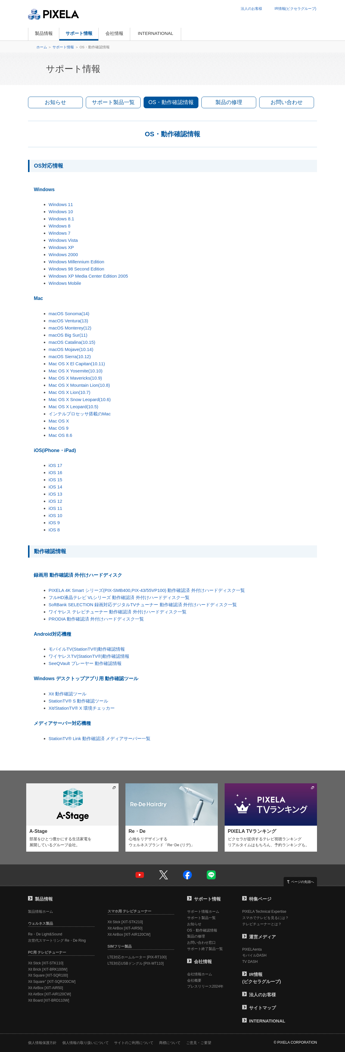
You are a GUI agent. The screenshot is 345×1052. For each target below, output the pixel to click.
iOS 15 (55, 479)
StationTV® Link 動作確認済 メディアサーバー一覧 (99, 738)
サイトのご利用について (133, 1043)
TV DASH (250, 962)
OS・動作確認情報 (171, 102)
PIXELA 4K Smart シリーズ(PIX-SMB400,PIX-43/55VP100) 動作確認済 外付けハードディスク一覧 (147, 590)
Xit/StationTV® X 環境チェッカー (82, 708)
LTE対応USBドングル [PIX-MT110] (136, 963)
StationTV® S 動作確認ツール (78, 700)
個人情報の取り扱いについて (85, 1043)
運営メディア (259, 936)
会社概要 (194, 980)
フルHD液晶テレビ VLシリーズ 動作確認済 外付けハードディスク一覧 (119, 597)
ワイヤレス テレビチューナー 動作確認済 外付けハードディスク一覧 (118, 611)
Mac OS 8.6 (60, 435)
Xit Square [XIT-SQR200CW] (51, 982)
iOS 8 (54, 529)
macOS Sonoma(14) (69, 313)
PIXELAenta (252, 949)
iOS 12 (55, 501)
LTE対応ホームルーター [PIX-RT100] (137, 957)
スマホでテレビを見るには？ (265, 918)
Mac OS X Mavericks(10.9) (75, 377)
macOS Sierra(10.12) (70, 356)
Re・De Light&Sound (45, 934)
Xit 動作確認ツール (67, 693)
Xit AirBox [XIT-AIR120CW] (49, 994)
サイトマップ (259, 1007)
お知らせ (55, 102)
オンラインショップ (209, 34)
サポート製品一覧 (113, 102)
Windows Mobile (65, 283)
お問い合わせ (287, 102)
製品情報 (44, 33)
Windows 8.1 (61, 218)
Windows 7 (59, 233)
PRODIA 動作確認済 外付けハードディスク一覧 (96, 618)
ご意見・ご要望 (198, 1043)
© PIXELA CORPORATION (295, 1042)
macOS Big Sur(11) (68, 335)
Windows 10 (61, 211)
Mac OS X (59, 420)
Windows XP (61, 247)
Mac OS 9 (59, 428)
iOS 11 (55, 508)
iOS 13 (55, 493)
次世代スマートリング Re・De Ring (57, 940)
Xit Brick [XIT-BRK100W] (47, 969)
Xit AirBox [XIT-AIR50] (45, 988)
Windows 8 (59, 225)
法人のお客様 (251, 9)
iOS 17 (55, 465)
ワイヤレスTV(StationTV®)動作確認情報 (89, 656)
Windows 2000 (63, 254)
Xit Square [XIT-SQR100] (48, 975)
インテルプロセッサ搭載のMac (80, 413)
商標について (170, 1043)
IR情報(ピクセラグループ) (295, 9)
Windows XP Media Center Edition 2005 (88, 276)
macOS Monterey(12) (70, 327)
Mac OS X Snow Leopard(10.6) (80, 399)
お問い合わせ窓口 (201, 942)
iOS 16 (55, 472)
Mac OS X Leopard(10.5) (73, 406)
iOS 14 (55, 486)
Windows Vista (63, 240)
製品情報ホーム (40, 911)
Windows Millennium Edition (76, 261)
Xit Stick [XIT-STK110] (45, 963)
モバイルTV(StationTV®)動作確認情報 (87, 649)
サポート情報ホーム (203, 911)
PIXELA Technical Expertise (264, 911)
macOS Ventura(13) (68, 320)
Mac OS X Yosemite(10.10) (75, 370)
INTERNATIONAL (155, 33)
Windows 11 (61, 204)
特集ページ (256, 898)
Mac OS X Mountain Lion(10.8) (79, 385)
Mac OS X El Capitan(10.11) (77, 363)
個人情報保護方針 (42, 1043)
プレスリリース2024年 (205, 986)
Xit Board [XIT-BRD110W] (48, 1000)
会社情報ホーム (199, 974)
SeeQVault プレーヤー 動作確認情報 (85, 663)
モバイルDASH (254, 955)
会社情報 (114, 33)
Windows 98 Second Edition (76, 268)
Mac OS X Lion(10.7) (69, 392)
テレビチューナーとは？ (262, 924)
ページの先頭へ (302, 882)
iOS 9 (54, 522)
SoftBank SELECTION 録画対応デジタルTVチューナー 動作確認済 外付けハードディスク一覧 (143, 604)
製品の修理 (228, 102)
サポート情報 (79, 33)
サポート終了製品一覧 (205, 949)
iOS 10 (55, 515)
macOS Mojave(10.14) (71, 349)
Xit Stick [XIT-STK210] (125, 922)
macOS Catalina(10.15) (72, 342)
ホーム (41, 47)
